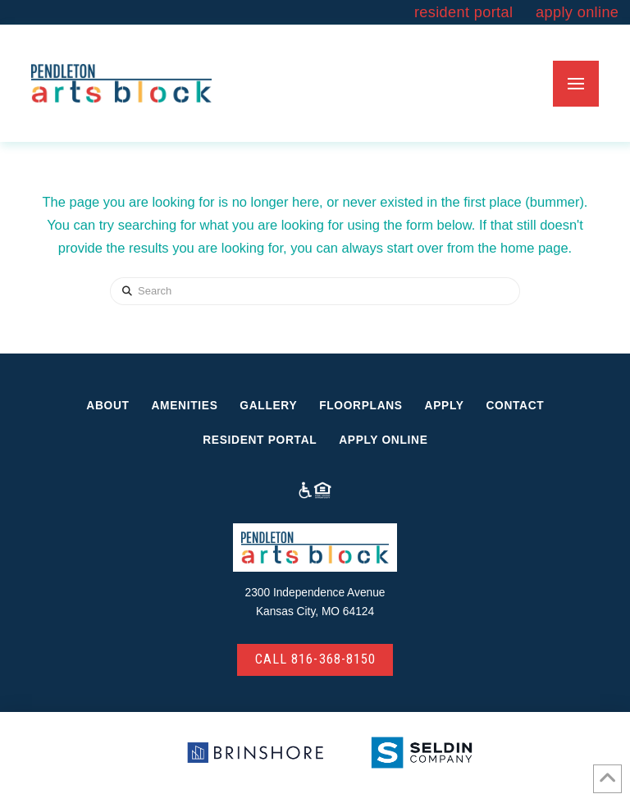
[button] (576, 84)
